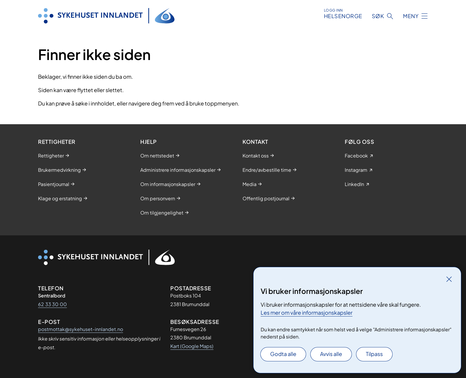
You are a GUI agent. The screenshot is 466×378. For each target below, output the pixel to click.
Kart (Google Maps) (191, 346)
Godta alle (283, 353)
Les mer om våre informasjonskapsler (306, 312)
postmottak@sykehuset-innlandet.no (80, 329)
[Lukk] (449, 279)
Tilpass (374, 353)
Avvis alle (331, 353)
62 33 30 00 (52, 304)
